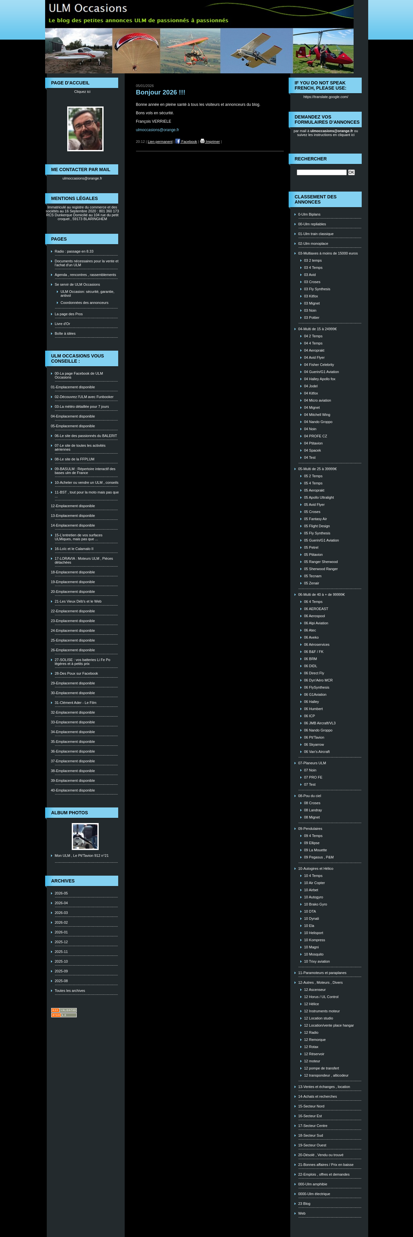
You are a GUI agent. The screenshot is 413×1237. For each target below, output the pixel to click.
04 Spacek (312, 450)
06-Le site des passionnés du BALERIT (86, 436)
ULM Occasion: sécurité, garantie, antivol (88, 293)
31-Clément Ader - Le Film (75, 703)
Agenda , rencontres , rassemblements (85, 275)
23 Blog (304, 1204)
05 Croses (312, 512)
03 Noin (310, 310)
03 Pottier (311, 317)
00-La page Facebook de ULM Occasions (79, 375)
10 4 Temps (313, 876)
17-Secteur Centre (313, 1126)
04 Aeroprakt (314, 350)
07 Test (310, 784)
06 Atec (310, 630)
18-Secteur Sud (310, 1135)
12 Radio (311, 1032)
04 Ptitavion (313, 443)
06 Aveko (311, 637)
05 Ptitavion (313, 554)
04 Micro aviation (317, 400)
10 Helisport (313, 933)
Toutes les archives (70, 991)
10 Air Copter (314, 883)
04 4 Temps (313, 343)
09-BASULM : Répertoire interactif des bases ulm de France (85, 471)
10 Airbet (311, 890)
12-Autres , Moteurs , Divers (320, 982)
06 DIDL (310, 666)
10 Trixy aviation (317, 961)
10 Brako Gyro (315, 904)
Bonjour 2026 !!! (160, 92)
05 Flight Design (317, 526)
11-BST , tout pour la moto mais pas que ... (87, 494)
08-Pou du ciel (309, 796)
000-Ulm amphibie (312, 1184)
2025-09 (61, 971)
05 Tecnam (313, 576)
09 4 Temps (313, 836)
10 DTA (310, 911)
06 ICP (309, 716)
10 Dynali (311, 918)
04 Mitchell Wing (317, 415)
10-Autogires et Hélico (315, 868)
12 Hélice (311, 1004)
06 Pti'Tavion (314, 737)
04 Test (310, 457)
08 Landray (313, 810)
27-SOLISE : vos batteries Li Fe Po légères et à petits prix (82, 662)
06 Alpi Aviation (316, 623)
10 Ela (309, 926)
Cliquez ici (82, 92)
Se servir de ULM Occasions (77, 284)
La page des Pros (69, 314)
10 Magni (311, 947)
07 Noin (310, 770)
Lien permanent (160, 142)
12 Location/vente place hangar (329, 1025)
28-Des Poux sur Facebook (76, 673)
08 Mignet (312, 817)
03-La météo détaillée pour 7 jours (82, 406)
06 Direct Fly (314, 673)
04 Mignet (312, 407)
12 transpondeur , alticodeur (326, 1075)
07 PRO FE (313, 777)
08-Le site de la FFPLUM (74, 459)
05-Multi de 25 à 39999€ (317, 469)
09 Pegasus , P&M (319, 857)
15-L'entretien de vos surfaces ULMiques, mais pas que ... (79, 537)
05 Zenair (311, 583)
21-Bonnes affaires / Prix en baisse (326, 1165)
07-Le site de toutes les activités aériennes (80, 447)
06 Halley (311, 702)
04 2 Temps (313, 336)
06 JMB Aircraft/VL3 (320, 723)
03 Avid (310, 275)
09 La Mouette (315, 850)
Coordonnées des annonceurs (84, 303)
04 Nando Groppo (318, 422)
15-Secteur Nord (311, 1106)
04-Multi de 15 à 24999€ (317, 329)
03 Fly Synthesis (317, 289)
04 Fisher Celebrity (319, 365)
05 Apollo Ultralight (319, 497)
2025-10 (61, 961)
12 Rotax (311, 1047)
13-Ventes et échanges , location (324, 1087)
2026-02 (61, 922)
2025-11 (61, 952)
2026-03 (61, 913)
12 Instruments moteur (322, 1011)
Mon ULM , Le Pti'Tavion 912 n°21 (82, 855)
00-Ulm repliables (312, 224)
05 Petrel (311, 547)
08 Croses (312, 803)
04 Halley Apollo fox (320, 379)
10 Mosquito (314, 954)
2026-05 (61, 893)
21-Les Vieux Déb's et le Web (78, 601)
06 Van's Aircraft (317, 752)
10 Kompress (314, 940)
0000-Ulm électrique (314, 1194)
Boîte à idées (65, 333)
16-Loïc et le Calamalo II (74, 549)
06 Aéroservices (317, 644)
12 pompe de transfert (321, 1068)
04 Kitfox (311, 393)
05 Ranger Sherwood (321, 562)
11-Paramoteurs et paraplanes (322, 973)
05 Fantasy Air (315, 519)
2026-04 (61, 903)
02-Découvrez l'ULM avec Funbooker (84, 397)
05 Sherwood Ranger (321, 569)
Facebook (186, 142)
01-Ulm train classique (316, 234)
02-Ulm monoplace (313, 243)
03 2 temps (313, 260)
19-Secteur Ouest (312, 1145)
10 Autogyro (313, 897)
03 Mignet (312, 303)
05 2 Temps (313, 476)
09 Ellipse (312, 843)
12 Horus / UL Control (321, 997)
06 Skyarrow (314, 744)
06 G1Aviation (315, 694)
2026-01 (61, 932)
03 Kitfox (311, 296)
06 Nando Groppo (318, 730)
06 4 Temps (313, 602)
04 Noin (310, 429)
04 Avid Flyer (314, 357)
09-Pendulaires (310, 829)
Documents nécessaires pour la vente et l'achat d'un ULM (87, 263)
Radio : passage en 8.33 (74, 251)
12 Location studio (318, 1018)
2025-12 (61, 942)
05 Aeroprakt (314, 490)
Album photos (69, 812)
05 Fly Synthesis (317, 533)
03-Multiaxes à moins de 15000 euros (328, 253)
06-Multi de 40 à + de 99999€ (321, 594)
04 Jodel (311, 386)
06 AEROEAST (316, 609)
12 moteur (312, 1061)
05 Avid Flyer (314, 504)
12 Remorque (315, 1040)
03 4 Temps (313, 267)
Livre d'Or (62, 324)
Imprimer (210, 142)
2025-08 (61, 981)
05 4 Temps (313, 483)
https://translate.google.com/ (325, 97)
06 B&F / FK (314, 652)
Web (302, 1213)
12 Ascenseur (315, 990)
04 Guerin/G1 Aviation (321, 372)
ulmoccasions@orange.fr (82, 178)
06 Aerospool (314, 616)
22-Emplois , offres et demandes (324, 1174)
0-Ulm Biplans (309, 214)
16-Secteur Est (310, 1116)
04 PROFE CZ (315, 436)
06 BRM (310, 659)
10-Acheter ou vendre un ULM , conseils (87, 482)
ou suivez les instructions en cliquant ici (327, 133)
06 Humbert (313, 709)
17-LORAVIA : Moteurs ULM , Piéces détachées (84, 560)
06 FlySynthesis (317, 687)
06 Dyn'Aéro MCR (318, 680)
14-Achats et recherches (317, 1096)
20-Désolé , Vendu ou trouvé (321, 1155)
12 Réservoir (314, 1054)
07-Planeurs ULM (312, 763)
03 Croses (312, 282)
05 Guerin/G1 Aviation (321, 540)
